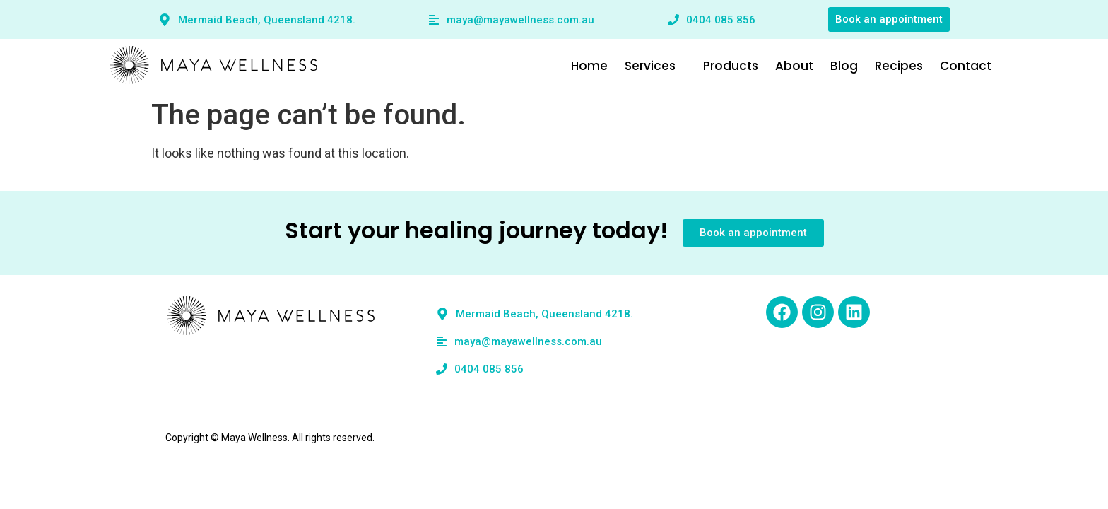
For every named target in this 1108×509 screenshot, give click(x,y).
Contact (986, 65)
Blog (864, 65)
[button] (676, 66)
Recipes (919, 65)
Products (751, 65)
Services (676, 65)
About (815, 65)
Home (609, 65)
